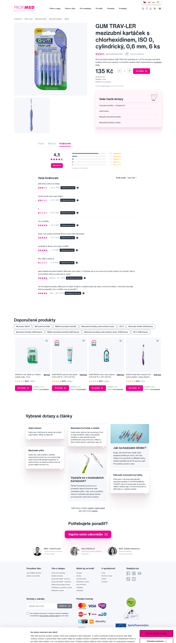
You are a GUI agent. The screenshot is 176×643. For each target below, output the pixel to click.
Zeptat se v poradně (33, 576)
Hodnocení (65, 143)
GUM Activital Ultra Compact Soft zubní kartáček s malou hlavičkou (138, 376)
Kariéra (103, 578)
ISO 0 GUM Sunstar (140, 332)
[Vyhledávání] (143, 8)
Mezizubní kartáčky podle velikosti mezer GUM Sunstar (106, 332)
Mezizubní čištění (41, 19)
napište (94, 511)
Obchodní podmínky (58, 573)
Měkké (67, 19)
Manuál (52, 143)
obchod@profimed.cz (34, 573)
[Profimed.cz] (24, 8)
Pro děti (99, 8)
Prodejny (123, 8)
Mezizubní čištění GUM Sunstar (140, 326)
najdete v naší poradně (96, 508)
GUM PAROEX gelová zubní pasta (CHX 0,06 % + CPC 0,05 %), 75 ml (64, 376)
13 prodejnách (106, 81)
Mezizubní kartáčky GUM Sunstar (29, 332)
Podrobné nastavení (39, 638)
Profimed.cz (18, 19)
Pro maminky (85, 8)
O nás (103, 573)
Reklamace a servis (82, 581)
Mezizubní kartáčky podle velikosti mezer (97, 326)
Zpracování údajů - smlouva (60, 578)
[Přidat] (129, 70)
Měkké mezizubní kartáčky (65, 326)
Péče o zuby (55, 8)
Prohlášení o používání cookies (61, 587)
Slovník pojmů (81, 578)
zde (85, 632)
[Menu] (159, 8)
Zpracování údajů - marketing (61, 581)
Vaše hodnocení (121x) (114, 54)
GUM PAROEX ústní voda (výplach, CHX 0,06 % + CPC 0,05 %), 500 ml (102, 376)
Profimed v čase (106, 576)
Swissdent (79, 590)
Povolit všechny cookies (156, 618)
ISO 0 (121, 326)
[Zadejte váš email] (42, 606)
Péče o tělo (70, 8)
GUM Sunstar (105, 86)
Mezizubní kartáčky (55, 19)
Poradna (110, 8)
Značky (78, 576)
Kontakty (104, 581)
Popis (41, 143)
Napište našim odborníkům (88, 534)
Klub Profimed (81, 584)
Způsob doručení (57, 576)
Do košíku (141, 71)
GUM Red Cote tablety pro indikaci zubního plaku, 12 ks (28, 376)
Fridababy (79, 587)
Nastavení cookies (57, 590)
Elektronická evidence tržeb (60, 584)
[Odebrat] (119, 70)
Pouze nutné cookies (156, 634)
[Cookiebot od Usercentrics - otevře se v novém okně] (15, 638)
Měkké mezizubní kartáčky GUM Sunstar (63, 332)
